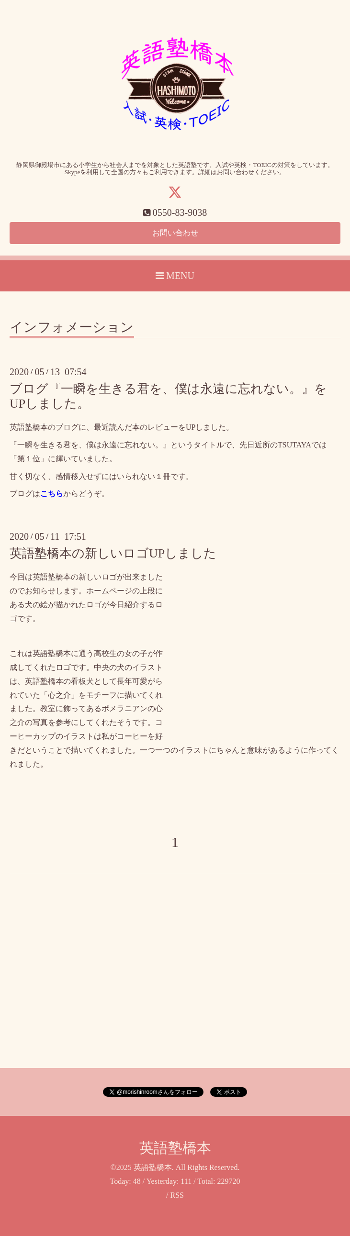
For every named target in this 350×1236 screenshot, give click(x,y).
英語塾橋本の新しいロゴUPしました (113, 554)
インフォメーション (72, 327)
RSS (176, 1195)
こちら (51, 494)
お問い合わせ (175, 233)
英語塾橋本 (175, 1148)
